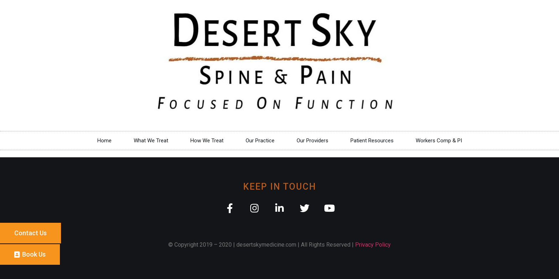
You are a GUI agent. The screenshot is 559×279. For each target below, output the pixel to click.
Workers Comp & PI (439, 140)
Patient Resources (372, 140)
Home (104, 140)
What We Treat (151, 140)
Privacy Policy (373, 244)
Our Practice (260, 140)
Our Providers (312, 140)
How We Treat (207, 140)
